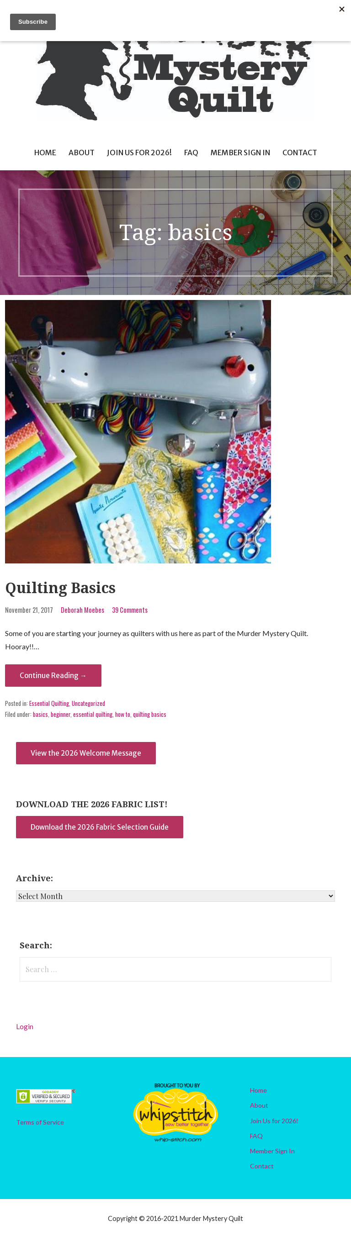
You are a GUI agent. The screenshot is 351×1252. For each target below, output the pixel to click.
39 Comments (130, 610)
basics (40, 714)
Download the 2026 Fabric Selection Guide (100, 827)
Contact (299, 152)
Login (24, 1026)
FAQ (191, 152)
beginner (60, 714)
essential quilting (92, 714)
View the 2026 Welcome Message (86, 753)
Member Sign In (240, 152)
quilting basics (149, 714)
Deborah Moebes (82, 610)
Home (45, 152)
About (82, 152)
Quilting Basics (60, 588)
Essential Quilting (49, 703)
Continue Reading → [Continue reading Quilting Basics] (53, 675)
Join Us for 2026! (139, 152)
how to (122, 714)
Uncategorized (88, 703)
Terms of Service (40, 1122)
